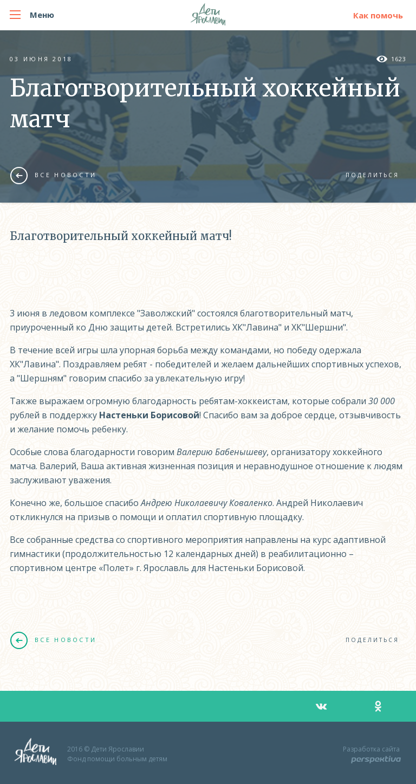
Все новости (53, 175)
